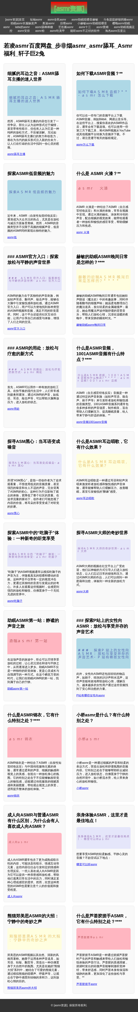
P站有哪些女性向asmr (90, 695)
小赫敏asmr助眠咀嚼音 (92, 23)
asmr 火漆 (82, 232)
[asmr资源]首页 (15, 19)
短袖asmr (36, 19)
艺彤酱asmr (65, 27)
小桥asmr (82, 788)
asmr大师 (82, 591)
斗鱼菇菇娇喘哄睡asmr (118, 19)
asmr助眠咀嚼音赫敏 (85, 19)
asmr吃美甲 (57, 30)
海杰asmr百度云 (115, 30)
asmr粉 (40, 30)
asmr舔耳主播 (16, 154)
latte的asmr (22, 27)
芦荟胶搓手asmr (86, 984)
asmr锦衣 (13, 795)
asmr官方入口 (16, 328)
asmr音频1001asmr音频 (91, 421)
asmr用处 (13, 408)
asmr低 (12, 237)
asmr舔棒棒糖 (44, 27)
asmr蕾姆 (102, 27)
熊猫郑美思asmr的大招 (22, 987)
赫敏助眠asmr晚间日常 (91, 324)
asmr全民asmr (57, 19)
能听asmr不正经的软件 (85, 30)
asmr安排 (24, 30)
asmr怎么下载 (85, 144)
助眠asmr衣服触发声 (24, 23)
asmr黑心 (13, 513)
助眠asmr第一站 (17, 688)
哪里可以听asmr (86, 864)
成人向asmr (14, 896)
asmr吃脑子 (14, 600)
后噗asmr (66, 23)
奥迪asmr (48, 23)
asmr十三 (85, 27)
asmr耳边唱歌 (85, 498)
